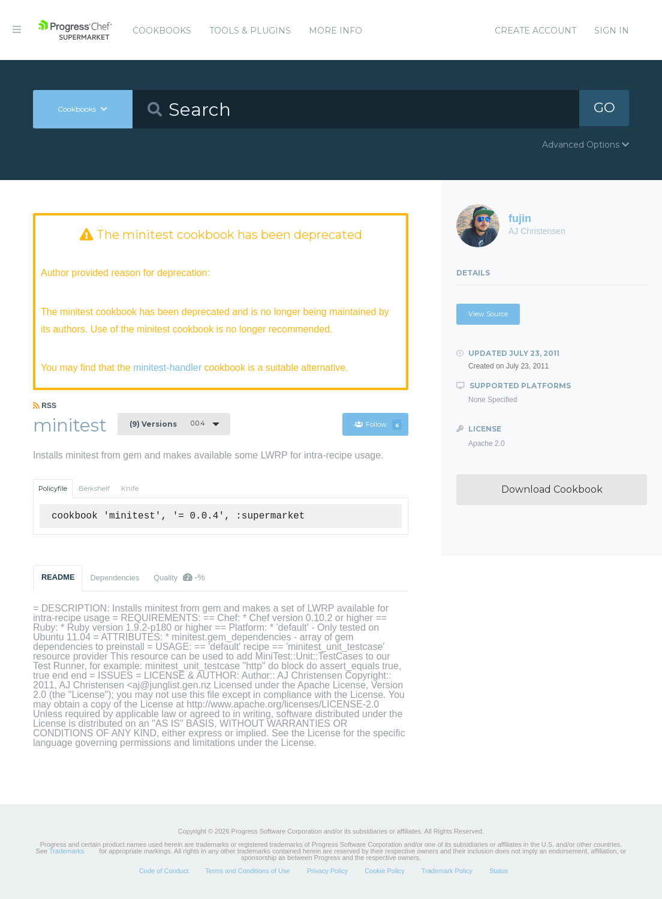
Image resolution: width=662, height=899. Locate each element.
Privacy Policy (327, 871)
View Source (488, 314)
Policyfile (52, 489)
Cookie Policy (385, 871)
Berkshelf (94, 489)
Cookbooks (162, 30)
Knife (130, 489)
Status (498, 871)
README (57, 577)
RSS (44, 406)
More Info (335, 30)
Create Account (535, 30)
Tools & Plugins (250, 30)
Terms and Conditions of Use (247, 871)
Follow (378, 424)
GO (604, 109)
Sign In (611, 30)
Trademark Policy (447, 871)
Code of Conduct (164, 871)
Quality (179, 578)
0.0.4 (167, 424)
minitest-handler (167, 367)
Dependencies (114, 578)
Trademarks (66, 851)
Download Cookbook (552, 489)
